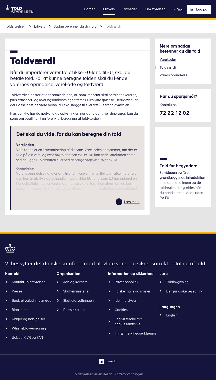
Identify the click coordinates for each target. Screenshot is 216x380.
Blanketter (20, 310)
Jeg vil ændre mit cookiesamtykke (128, 321)
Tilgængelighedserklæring (135, 333)
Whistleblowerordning (29, 328)
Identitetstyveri (126, 300)
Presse (17, 291)
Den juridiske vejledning (184, 291)
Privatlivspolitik (126, 282)
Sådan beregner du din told (75, 26)
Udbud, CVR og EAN (27, 337)
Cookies (121, 310)
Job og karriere (75, 282)
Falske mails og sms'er (132, 291)
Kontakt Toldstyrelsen (28, 282)
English (171, 315)
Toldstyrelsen (15, 26)
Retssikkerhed (74, 310)
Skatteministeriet (76, 291)
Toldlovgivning (177, 282)
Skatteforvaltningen (78, 300)
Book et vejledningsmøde (31, 300)
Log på (198, 9)
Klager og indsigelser (28, 319)
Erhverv (39, 26)
